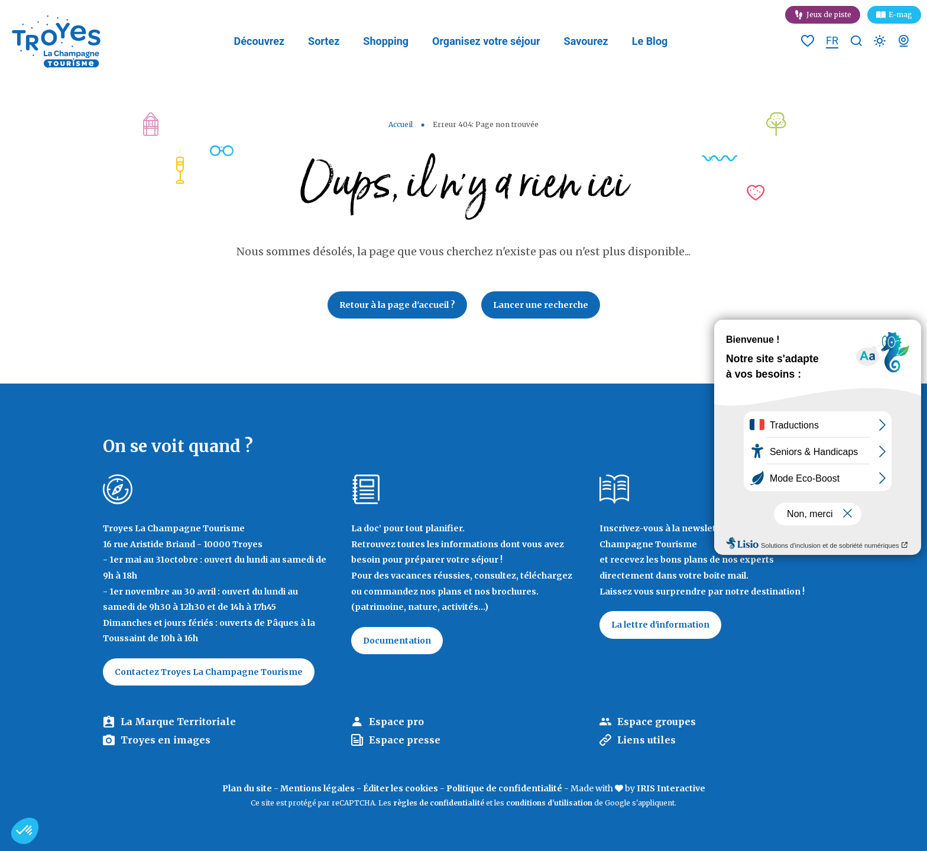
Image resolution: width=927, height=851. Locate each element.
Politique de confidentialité (504, 788)
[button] (25, 831)
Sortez (323, 41)
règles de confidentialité (438, 802)
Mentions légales (317, 788)
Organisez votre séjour (486, 41)
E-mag (900, 14)
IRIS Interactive (671, 788)
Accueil (400, 124)
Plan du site (247, 788)
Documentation (397, 640)
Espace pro (396, 721)
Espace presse (404, 740)
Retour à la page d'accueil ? (397, 305)
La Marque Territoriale (178, 721)
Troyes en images (165, 740)
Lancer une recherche (540, 305)
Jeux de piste (828, 14)
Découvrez (259, 41)
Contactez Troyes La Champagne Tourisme (209, 672)
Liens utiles (646, 740)
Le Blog (650, 41)
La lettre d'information (660, 624)
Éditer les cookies (400, 788)
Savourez (586, 41)
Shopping (386, 41)
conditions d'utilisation (549, 802)
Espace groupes (656, 721)
